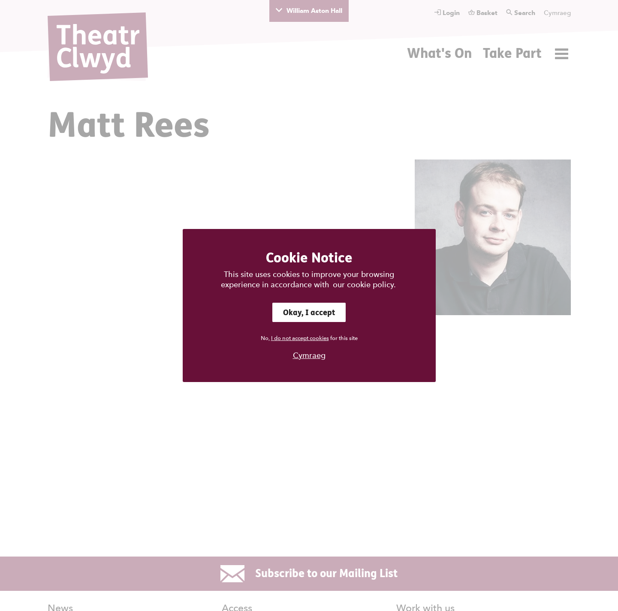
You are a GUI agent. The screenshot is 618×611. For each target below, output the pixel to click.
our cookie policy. (364, 284)
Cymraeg (309, 355)
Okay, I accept (309, 312)
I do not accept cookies (300, 338)
